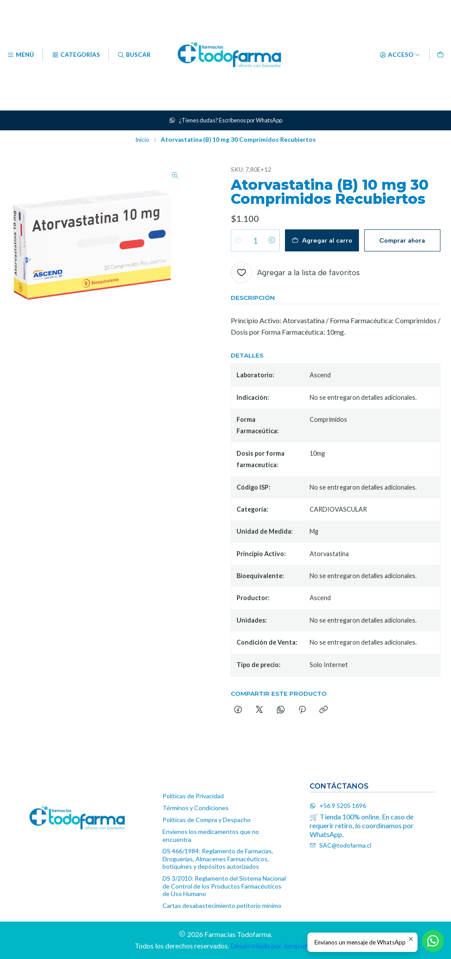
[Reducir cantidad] (238, 240)
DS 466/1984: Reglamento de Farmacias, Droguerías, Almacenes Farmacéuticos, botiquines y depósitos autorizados (218, 858)
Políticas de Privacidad (193, 796)
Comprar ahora (402, 240)
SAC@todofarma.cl (340, 845)
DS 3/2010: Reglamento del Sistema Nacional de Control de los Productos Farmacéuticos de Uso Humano (224, 885)
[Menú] (20, 55)
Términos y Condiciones (196, 807)
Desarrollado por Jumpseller (272, 945)
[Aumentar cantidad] (271, 240)
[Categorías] (75, 55)
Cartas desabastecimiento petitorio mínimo (222, 905)
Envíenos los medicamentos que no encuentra (211, 835)
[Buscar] (133, 55)
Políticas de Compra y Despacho (207, 819)
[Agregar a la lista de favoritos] (295, 272)
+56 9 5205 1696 (338, 805)
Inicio (142, 140)
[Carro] (440, 55)
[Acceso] (399, 55)
